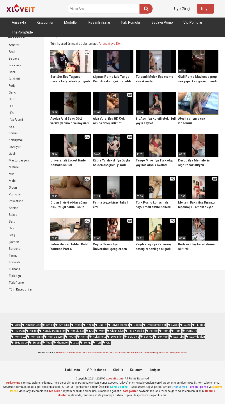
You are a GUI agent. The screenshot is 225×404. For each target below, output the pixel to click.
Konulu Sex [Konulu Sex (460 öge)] (77, 330)
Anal (12, 51)
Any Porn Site (161, 352)
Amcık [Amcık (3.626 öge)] (50, 324)
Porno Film (16, 194)
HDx (11, 113)
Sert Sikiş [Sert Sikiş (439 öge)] (133, 336)
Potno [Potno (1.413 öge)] (72, 336)
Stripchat (15, 248)
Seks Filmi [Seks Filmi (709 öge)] (117, 336)
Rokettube (16, 201)
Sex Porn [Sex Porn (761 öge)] (163, 336)
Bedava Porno (162, 22)
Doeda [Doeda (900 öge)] (138, 324)
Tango (13, 255)
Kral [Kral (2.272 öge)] (91, 330)
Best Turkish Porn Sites (69, 352)
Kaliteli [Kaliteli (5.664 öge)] (34, 330)
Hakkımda (72, 370)
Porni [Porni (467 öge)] (178, 330)
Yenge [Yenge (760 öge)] (87, 342)
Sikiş (12, 235)
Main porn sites (178, 352)
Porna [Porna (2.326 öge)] (166, 330)
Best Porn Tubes (118, 352)
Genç (12, 92)
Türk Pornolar (131, 22)
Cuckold (14, 79)
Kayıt (205, 8)
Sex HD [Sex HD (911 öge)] (148, 336)
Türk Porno (16, 282)
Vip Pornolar (192, 22)
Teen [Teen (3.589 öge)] (49, 342)
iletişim (154, 370)
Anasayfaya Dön (110, 43)
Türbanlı (14, 269)
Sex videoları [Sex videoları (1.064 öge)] (197, 336)
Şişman (14, 242)
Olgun (13, 187)
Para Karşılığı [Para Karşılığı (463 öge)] (137, 330)
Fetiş (12, 85)
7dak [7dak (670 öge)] (18, 324)
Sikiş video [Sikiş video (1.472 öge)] (21, 342)
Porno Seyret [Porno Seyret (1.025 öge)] (56, 336)
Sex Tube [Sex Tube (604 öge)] (178, 336)
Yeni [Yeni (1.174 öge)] (98, 342)
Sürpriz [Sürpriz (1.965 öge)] (37, 342)
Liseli (12, 153)
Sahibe (13, 208)
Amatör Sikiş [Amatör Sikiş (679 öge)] (33, 324)
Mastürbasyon (19, 160)
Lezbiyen (15, 147)
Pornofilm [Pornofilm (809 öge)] (37, 336)
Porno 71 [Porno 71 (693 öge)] (191, 330)
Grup (12, 99)
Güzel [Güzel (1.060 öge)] (187, 324)
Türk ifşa (15, 276)
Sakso (13, 214)
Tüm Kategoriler (21, 292)
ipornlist (148, 352)
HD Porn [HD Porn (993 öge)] (20, 330)
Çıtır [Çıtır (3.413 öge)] (108, 342)
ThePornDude (22, 32)
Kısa (11, 126)
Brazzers (15, 65)
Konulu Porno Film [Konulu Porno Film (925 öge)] (54, 330)
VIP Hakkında (96, 370)
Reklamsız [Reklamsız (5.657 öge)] (99, 336)
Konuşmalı (16, 140)
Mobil (12, 181)
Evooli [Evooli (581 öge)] (175, 324)
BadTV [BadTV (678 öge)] (103, 324)
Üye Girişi (182, 8)
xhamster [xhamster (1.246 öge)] (63, 342)
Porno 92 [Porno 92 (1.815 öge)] (20, 336)
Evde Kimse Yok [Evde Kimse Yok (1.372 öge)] (157, 324)
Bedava (14, 58)
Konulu (13, 133)
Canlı (12, 72)
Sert (12, 221)
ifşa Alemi (16, 119)
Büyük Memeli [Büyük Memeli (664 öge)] (120, 324)
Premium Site (135, 352)
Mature (14, 167)
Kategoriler (45, 22)
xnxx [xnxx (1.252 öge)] (76, 342)
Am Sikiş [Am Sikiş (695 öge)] (64, 324)
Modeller (71, 22)
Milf (11, 174)
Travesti (14, 262)
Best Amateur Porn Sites (95, 352)
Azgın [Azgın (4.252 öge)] (90, 324)
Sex (11, 228)
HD (11, 106)
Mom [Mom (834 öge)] (102, 330)
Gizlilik (118, 370)
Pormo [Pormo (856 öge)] (153, 330)
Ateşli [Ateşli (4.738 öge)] (78, 324)
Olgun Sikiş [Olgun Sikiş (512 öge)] (117, 330)
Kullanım (136, 370)
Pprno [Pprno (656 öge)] (84, 336)
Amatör (14, 45)
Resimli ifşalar (99, 22)
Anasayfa (19, 22)
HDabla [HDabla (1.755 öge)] (200, 324)
